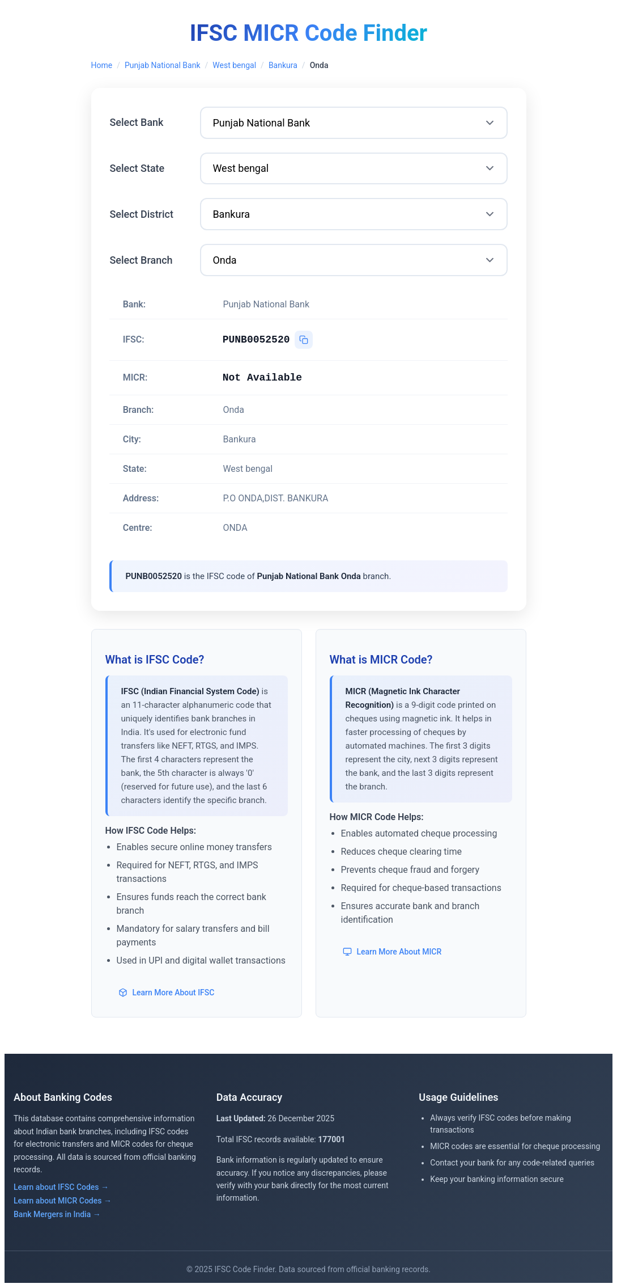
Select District (142, 214)
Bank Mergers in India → (57, 1214)
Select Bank (137, 122)
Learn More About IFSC (167, 992)
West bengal (234, 65)
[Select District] (354, 215)
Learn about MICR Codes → (63, 1201)
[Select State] (354, 169)
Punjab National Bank (163, 65)
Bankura (283, 65)
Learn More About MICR (392, 951)
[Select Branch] (354, 260)
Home (102, 65)
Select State (137, 168)
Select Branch (141, 260)
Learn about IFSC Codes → (61, 1187)
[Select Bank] (354, 123)
